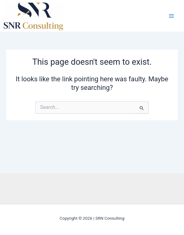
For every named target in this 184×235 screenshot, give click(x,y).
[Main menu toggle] (171, 16)
